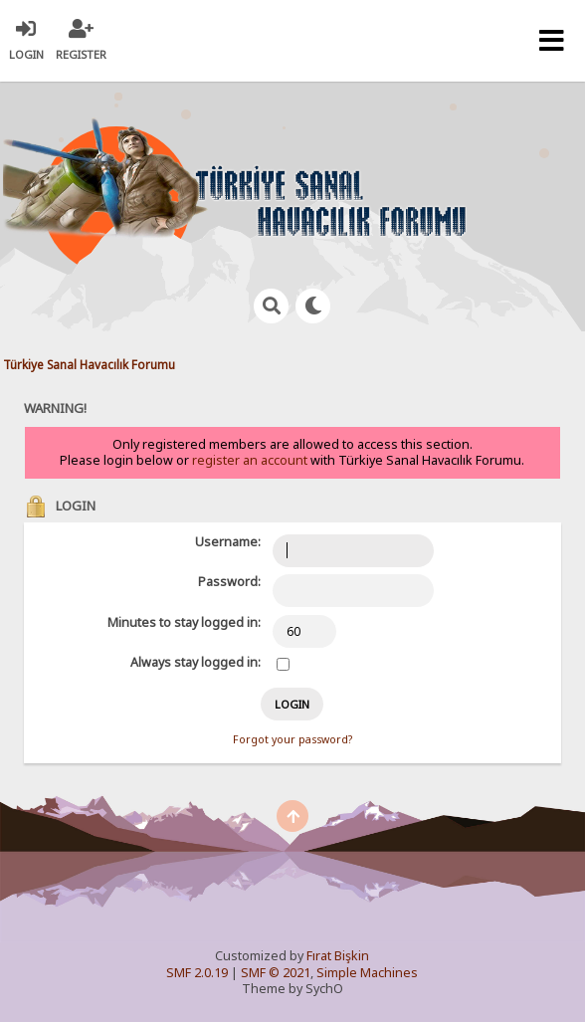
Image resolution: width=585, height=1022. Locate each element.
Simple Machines (367, 972)
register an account (249, 460)
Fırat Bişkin (337, 955)
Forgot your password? (292, 739)
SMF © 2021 (275, 972)
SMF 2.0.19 (197, 972)
